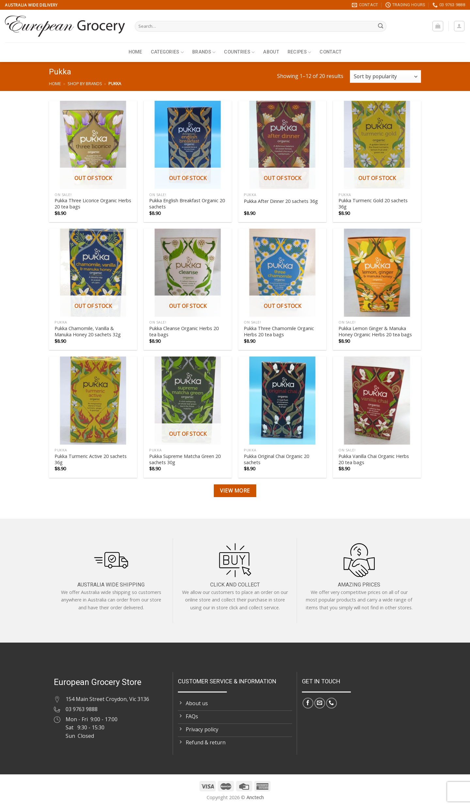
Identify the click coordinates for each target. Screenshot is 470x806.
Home (135, 52)
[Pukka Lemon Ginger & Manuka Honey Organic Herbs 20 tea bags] (377, 273)
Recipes (299, 52)
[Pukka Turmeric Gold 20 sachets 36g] (377, 145)
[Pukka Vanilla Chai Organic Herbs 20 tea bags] (377, 401)
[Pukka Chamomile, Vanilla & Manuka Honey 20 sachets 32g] (93, 273)
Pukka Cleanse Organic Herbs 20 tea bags (184, 332)
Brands (203, 52)
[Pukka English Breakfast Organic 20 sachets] (188, 145)
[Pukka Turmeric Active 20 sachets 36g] (93, 401)
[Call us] (331, 703)
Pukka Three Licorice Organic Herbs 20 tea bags (93, 204)
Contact (330, 52)
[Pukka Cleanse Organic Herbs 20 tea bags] (188, 273)
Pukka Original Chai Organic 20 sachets (276, 459)
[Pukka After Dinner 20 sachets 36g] (282, 145)
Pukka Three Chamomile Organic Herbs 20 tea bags (279, 332)
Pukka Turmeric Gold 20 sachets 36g (373, 204)
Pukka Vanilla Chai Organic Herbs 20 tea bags (373, 459)
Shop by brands (85, 83)
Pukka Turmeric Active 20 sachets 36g (91, 459)
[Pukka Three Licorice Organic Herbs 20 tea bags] (93, 145)
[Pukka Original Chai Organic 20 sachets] (282, 401)
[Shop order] (385, 76)
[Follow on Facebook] (308, 703)
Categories (167, 52)
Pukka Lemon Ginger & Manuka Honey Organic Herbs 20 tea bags (375, 332)
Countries (239, 52)
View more (235, 490)
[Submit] (380, 26)
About (271, 52)
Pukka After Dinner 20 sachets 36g (281, 201)
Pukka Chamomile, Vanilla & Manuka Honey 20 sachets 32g (88, 332)
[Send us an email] (319, 703)
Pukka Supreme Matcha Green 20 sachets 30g (185, 459)
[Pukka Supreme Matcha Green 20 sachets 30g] (188, 401)
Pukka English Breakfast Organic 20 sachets (187, 204)
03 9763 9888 (82, 709)
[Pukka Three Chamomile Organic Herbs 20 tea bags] (282, 273)
